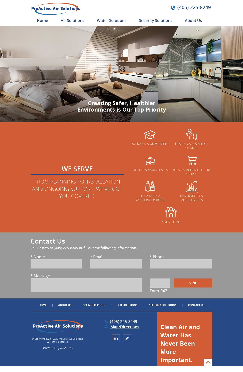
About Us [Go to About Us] (193, 20)
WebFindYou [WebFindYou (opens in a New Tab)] (67, 348)
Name (38, 256)
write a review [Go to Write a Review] (127, 338)
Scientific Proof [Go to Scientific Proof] (95, 305)
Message (40, 275)
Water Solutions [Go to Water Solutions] (111, 20)
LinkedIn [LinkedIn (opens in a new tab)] (116, 338)
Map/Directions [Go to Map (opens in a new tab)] (124, 326)
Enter (158, 290)
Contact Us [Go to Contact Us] (196, 305)
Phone (157, 256)
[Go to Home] (60, 14)
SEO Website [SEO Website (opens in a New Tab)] (49, 348)
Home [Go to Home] (42, 20)
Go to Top (208, 362)
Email (96, 256)
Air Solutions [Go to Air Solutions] (72, 20)
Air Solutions (127, 305)
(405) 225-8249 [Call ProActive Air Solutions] (194, 7)
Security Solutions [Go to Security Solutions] (155, 20)
